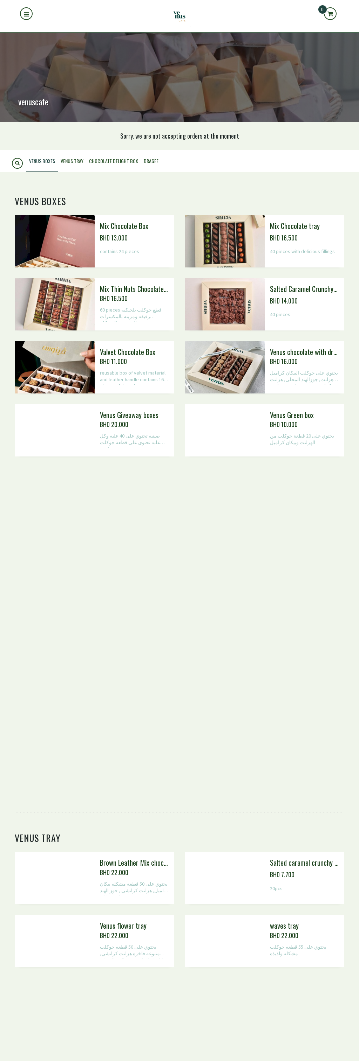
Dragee (151, 161)
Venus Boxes (42, 161)
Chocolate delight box (113, 161)
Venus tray (72, 161)
